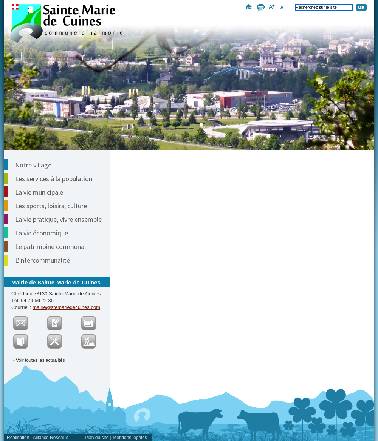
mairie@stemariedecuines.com (66, 307)
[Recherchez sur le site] (324, 7)
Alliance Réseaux (50, 437)
